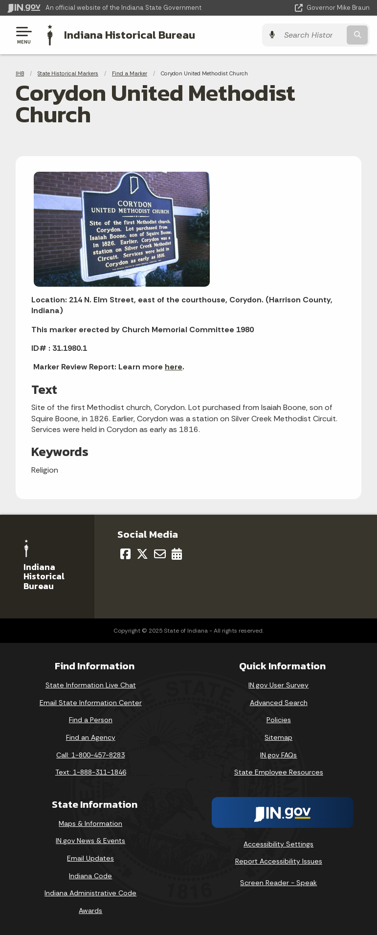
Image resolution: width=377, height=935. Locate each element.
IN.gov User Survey (278, 685)
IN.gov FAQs (278, 754)
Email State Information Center (91, 702)
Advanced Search (279, 702)
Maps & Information (90, 823)
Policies (278, 719)
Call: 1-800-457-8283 (90, 754)
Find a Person (90, 719)
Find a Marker (129, 73)
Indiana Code (90, 875)
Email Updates (90, 858)
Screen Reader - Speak (278, 882)
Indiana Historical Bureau (129, 34)
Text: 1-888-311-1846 (90, 772)
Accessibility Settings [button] (278, 843)
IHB (20, 73)
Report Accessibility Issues (278, 861)
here (173, 367)
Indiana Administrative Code (90, 893)
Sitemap (278, 737)
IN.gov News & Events (90, 840)
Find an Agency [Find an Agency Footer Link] (90, 737)
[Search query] (317, 35)
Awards (90, 910)
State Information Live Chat (90, 685)
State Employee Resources (278, 772)
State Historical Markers (68, 73)
